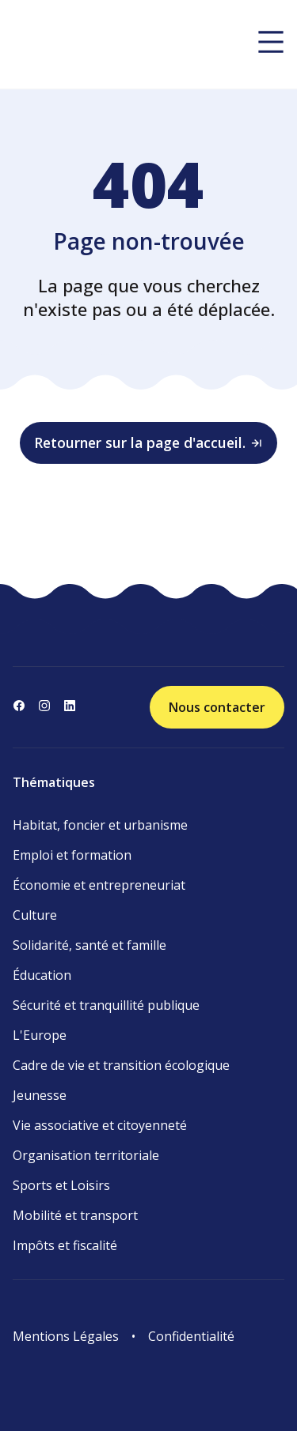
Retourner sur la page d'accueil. (149, 442)
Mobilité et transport (75, 1215)
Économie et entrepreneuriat (99, 885)
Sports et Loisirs (61, 1185)
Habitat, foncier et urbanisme (100, 825)
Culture (35, 915)
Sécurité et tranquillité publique (106, 1005)
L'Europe (40, 1035)
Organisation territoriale (86, 1155)
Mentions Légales (66, 1336)
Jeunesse (40, 1095)
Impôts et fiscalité (65, 1245)
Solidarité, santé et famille (89, 945)
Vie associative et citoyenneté (100, 1125)
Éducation (42, 975)
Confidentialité (191, 1336)
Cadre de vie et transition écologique (121, 1065)
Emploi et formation (72, 855)
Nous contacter (217, 707)
